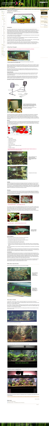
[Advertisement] (44, 43)
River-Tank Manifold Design (11, 401)
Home (5, 8)
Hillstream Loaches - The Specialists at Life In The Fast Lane (16, 402)
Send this (37, 404)
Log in (46, 7)
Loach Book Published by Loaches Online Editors (44, 21)
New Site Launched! (43, 24)
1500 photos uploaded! (44, 18)
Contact (46, 0)
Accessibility (43, 0)
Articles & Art (7, 8)
